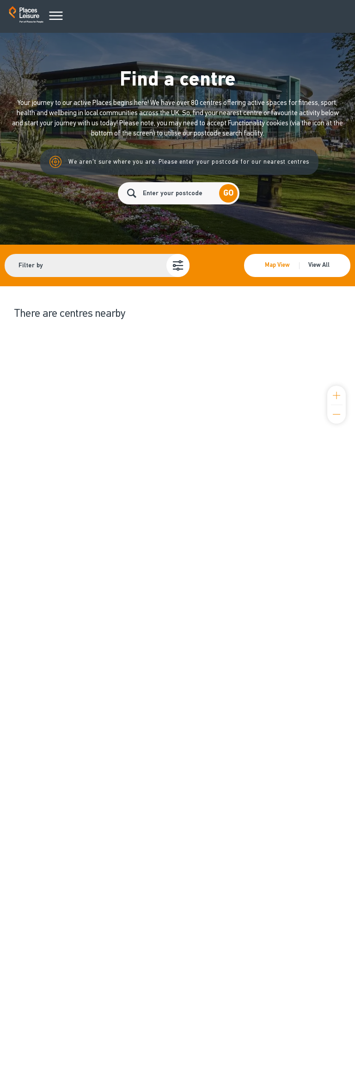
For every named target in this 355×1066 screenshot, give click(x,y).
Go (228, 193)
